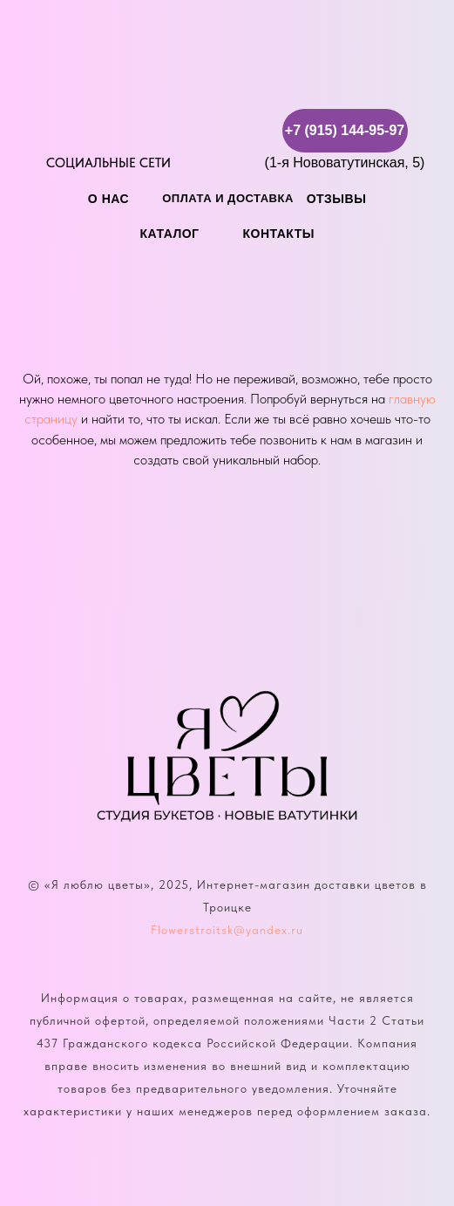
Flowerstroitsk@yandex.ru (227, 930)
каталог (170, 234)
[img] (56, 129)
